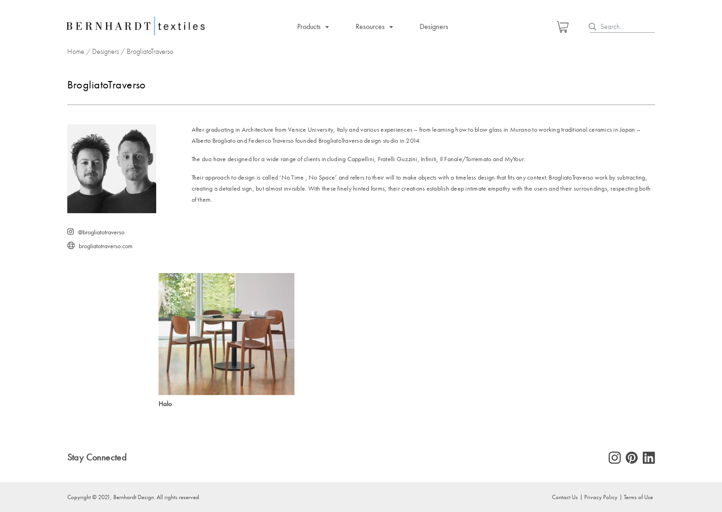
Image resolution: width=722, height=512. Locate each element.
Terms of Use (638, 496)
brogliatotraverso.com (106, 246)
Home (75, 51)
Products (309, 26)
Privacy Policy (600, 496)
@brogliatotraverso (101, 232)
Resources (370, 26)
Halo (165, 404)
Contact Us (565, 496)
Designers (434, 26)
